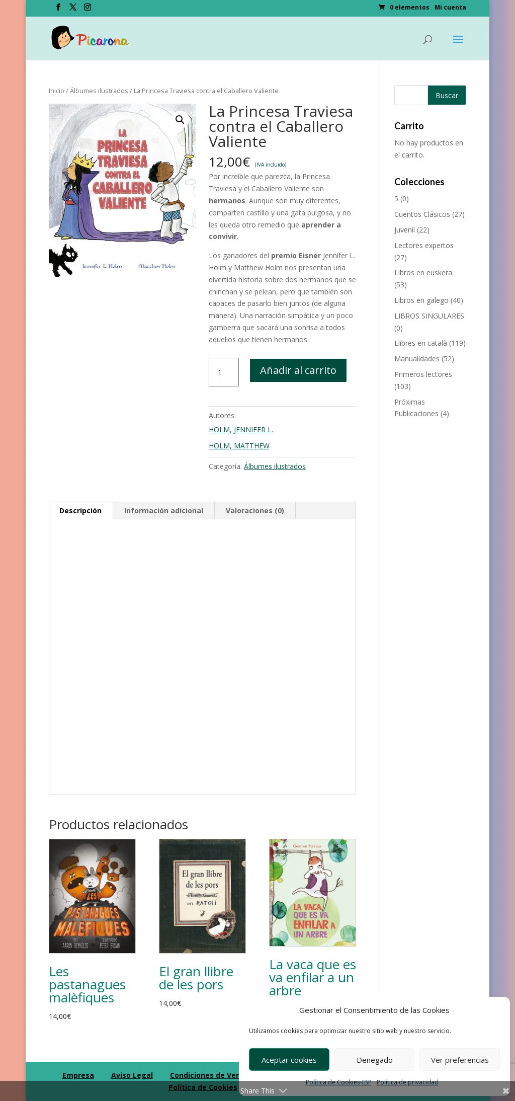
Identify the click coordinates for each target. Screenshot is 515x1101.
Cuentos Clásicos (422, 214)
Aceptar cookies (289, 1060)
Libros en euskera (423, 272)
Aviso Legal (132, 1075)
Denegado (375, 1060)
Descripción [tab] (80, 510)
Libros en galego (421, 300)
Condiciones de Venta (209, 1075)
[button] (180, 120)
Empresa (78, 1075)
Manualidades (417, 358)
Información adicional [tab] (163, 510)
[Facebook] (58, 10)
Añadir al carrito (298, 370)
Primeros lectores (423, 374)
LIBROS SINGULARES (429, 316)
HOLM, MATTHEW (239, 445)
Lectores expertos (424, 245)
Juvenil (404, 229)
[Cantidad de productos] (224, 372)
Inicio (56, 90)
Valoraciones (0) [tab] (255, 510)
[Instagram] (87, 10)
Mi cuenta (450, 8)
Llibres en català (420, 343)
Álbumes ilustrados (99, 90)
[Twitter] (72, 10)
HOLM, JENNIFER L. (241, 429)
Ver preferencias (460, 1060)
